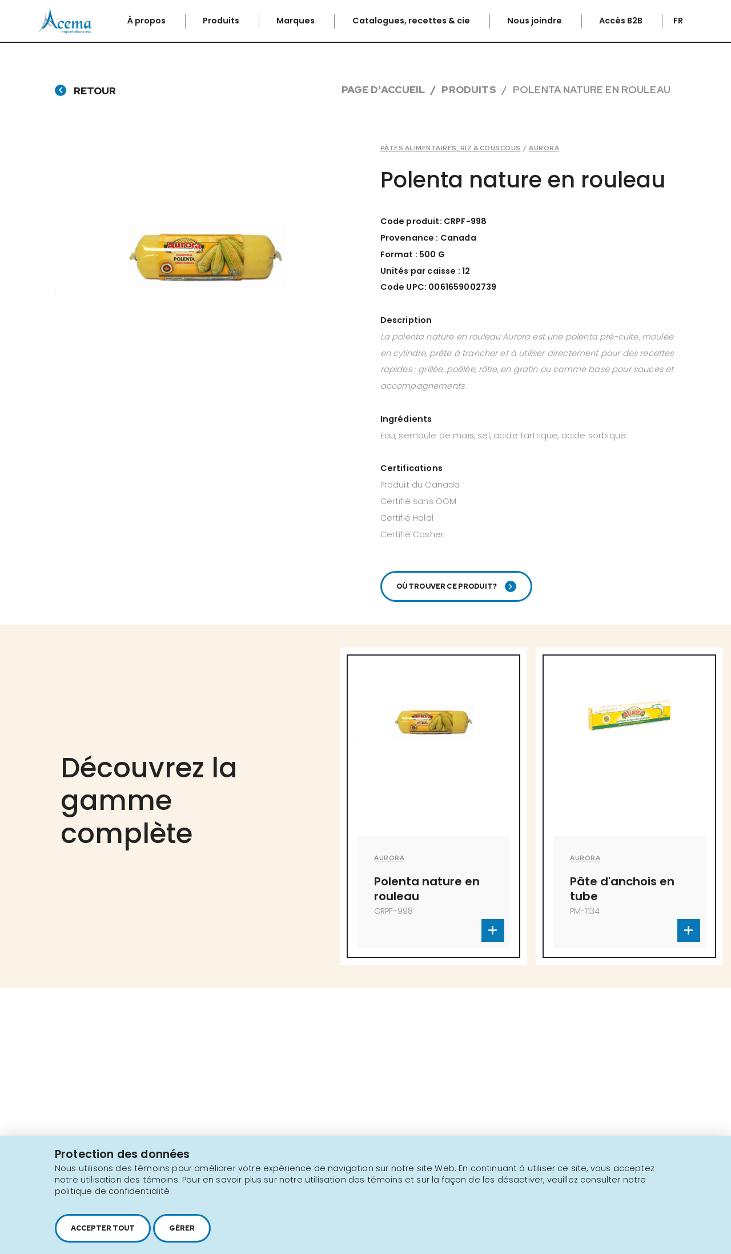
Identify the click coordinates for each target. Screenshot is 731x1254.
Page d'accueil (383, 89)
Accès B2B (621, 20)
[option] (433, 806)
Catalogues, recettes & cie (412, 20)
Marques (296, 20)
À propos (147, 20)
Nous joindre (535, 20)
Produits (222, 20)
